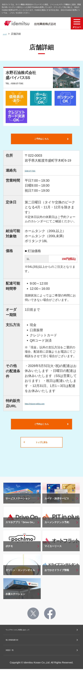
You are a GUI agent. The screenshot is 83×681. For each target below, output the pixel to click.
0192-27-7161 (35, 173)
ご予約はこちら (41, 140)
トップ (6, 33)
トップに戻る (41, 448)
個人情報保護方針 (18, 649)
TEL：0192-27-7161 (23, 83)
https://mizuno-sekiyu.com (44, 406)
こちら (12, 13)
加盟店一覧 (13, 661)
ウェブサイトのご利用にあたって (29, 638)
